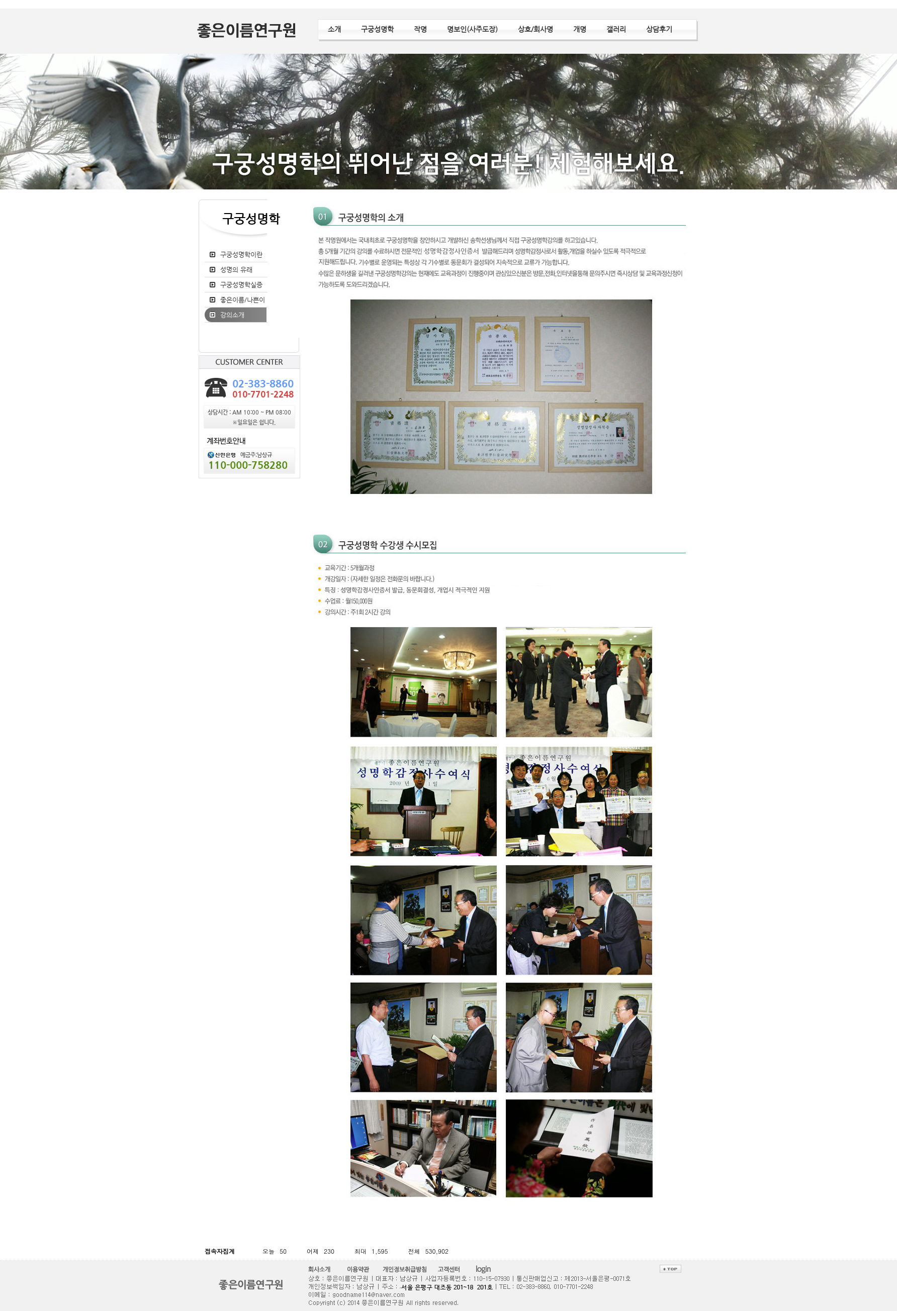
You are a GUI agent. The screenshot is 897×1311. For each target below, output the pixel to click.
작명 (420, 29)
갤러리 (616, 29)
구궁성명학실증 (241, 284)
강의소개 (232, 315)
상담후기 (659, 29)
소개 (334, 29)
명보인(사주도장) (472, 29)
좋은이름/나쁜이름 (237, 307)
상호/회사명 (535, 29)
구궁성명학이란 (241, 254)
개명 (579, 29)
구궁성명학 (377, 29)
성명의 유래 (236, 269)
